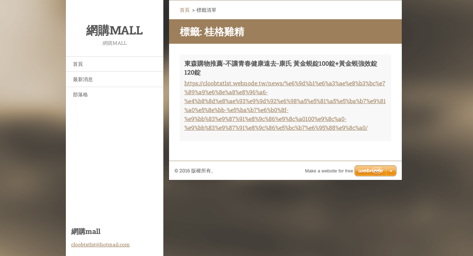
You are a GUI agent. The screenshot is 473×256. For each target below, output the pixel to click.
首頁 (78, 63)
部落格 (80, 94)
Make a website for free (329, 171)
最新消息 (83, 79)
